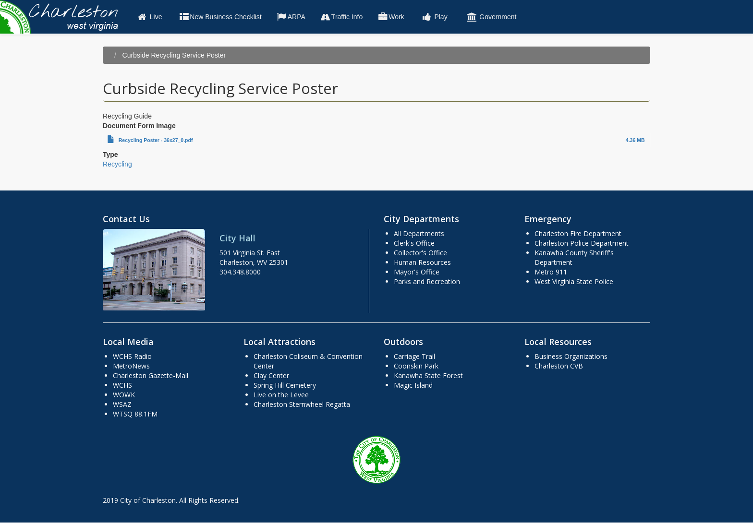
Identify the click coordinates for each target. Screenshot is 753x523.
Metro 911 (550, 271)
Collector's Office (420, 252)
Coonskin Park (416, 365)
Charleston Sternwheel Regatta (302, 404)
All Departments (419, 233)
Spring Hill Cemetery (285, 385)
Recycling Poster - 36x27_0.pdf (156, 140)
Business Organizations (570, 356)
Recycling (117, 164)
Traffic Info (341, 17)
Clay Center (271, 375)
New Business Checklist (219, 17)
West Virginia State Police (573, 281)
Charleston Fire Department (577, 233)
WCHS (122, 385)
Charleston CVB (558, 365)
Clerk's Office (414, 243)
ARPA (290, 17)
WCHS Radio (132, 356)
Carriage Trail (414, 356)
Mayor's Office (416, 271)
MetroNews (131, 365)
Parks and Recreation (427, 281)
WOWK (124, 394)
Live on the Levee (281, 394)
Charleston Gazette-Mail (150, 375)
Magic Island (413, 385)
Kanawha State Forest (428, 375)
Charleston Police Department (581, 243)
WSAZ (122, 404)
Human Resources (422, 262)
